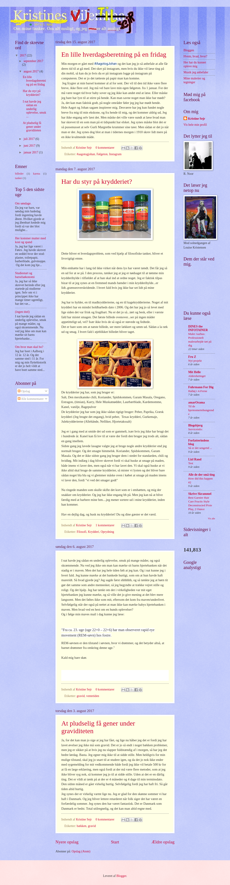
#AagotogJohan (105, 63)
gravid (81, 696)
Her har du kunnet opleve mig (195, 64)
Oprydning (107, 531)
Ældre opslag (163, 842)
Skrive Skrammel (199, 493)
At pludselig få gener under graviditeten (32, 126)
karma (36, 173)
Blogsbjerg (195, 425)
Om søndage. (23, 203)
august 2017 (32, 71)
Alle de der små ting (201, 474)
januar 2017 (31, 152)
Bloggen (189, 50)
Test (190, 463)
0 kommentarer (105, 147)
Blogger (121, 876)
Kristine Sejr (84, 147)
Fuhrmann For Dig (200, 387)
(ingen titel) (22, 312)
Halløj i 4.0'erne (197, 391)
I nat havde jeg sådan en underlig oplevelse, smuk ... (34, 109)
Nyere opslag (66, 842)
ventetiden (92, 696)
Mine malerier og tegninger (194, 80)
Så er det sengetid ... (200, 448)
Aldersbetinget (197, 376)
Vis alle (211, 518)
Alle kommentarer (31, 399)
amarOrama (196, 402)
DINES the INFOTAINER (198, 328)
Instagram (115, 154)
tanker (18, 178)
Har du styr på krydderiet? (96, 181)
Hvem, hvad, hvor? (195, 56)
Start (115, 842)
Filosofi (81, 531)
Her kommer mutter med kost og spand (30, 240)
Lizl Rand (194, 459)
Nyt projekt (195, 360)
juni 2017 (30, 145)
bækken (81, 826)
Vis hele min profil (195, 124)
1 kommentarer (105, 525)
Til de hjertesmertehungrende (201, 410)
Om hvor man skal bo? (29, 347)
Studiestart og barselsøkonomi (25, 275)
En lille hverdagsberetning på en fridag (113, 54)
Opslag (24, 391)
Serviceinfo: (195, 429)
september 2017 (33, 61)
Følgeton (102, 154)
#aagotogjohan (86, 154)
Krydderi (93, 531)
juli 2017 (29, 139)
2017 (23, 55)
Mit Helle (194, 372)
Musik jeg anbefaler (196, 72)
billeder (19, 173)
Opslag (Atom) (81, 851)
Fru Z (192, 356)
